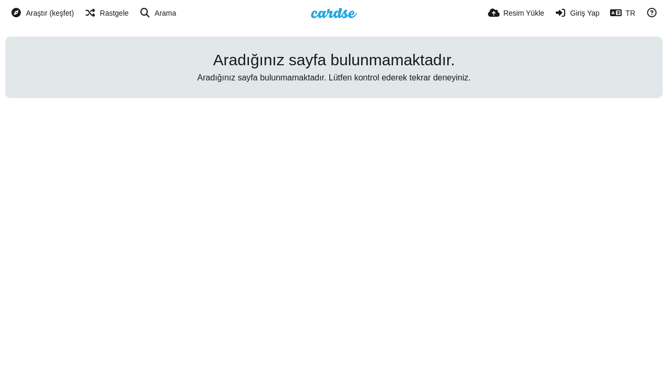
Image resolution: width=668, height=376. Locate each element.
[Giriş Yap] (577, 13)
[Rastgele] (107, 13)
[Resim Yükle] (516, 13)
